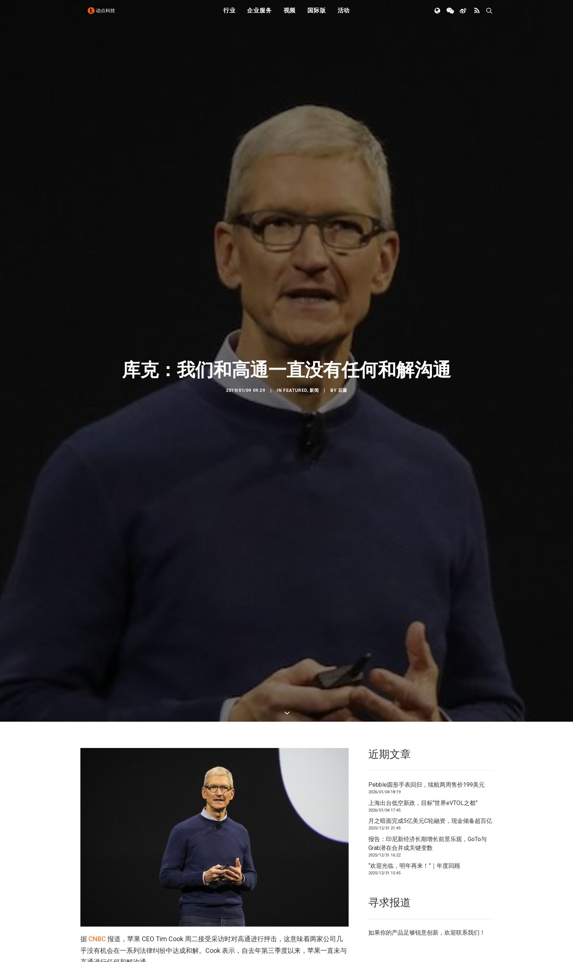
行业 (229, 15)
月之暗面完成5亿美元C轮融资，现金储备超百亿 (430, 754)
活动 (344, 15)
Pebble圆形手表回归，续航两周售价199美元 (426, 718)
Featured (295, 357)
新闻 (314, 357)
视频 (290, 15)
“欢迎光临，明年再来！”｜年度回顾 (414, 799)
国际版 (316, 15)
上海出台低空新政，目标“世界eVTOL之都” (423, 736)
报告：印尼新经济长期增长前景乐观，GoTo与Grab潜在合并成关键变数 (427, 777)
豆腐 (342, 357)
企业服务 (259, 15)
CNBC (97, 872)
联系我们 (467, 865)
